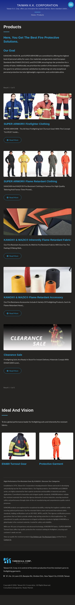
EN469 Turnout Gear (15, 471)
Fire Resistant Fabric (49, 544)
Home (33, 15)
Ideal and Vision (17, 417)
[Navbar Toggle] (71, 5)
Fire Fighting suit (35, 544)
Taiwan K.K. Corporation (26, 595)
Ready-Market (28, 598)
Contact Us (7, 547)
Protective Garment (51, 471)
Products (40, 15)
